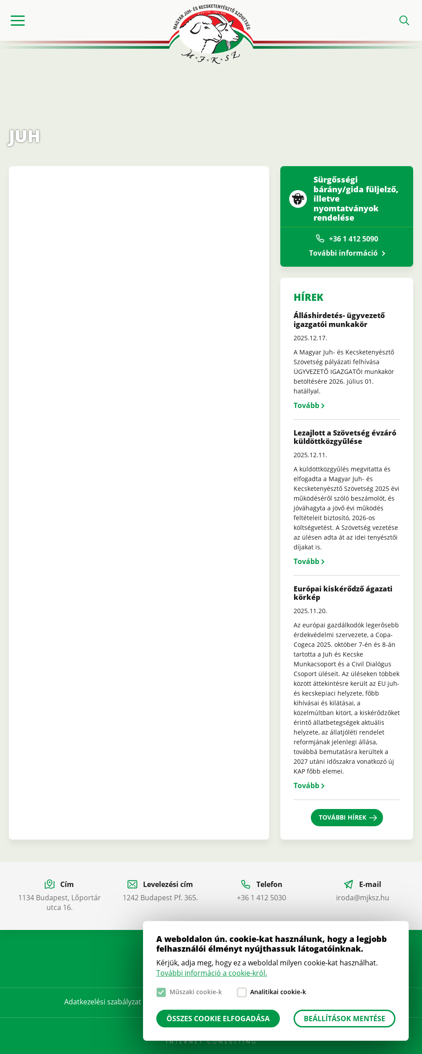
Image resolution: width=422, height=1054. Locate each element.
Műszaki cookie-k (196, 992)
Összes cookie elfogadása (218, 1018)
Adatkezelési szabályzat (102, 1002)
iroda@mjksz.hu (362, 897)
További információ (343, 253)
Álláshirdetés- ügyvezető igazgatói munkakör (339, 320)
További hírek (342, 817)
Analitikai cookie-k (278, 992)
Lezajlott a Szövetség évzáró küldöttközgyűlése (345, 437)
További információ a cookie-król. (211, 973)
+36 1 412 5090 (353, 239)
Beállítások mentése (344, 1018)
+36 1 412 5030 (261, 897)
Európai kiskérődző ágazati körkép (343, 593)
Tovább (306, 405)
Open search (404, 20)
